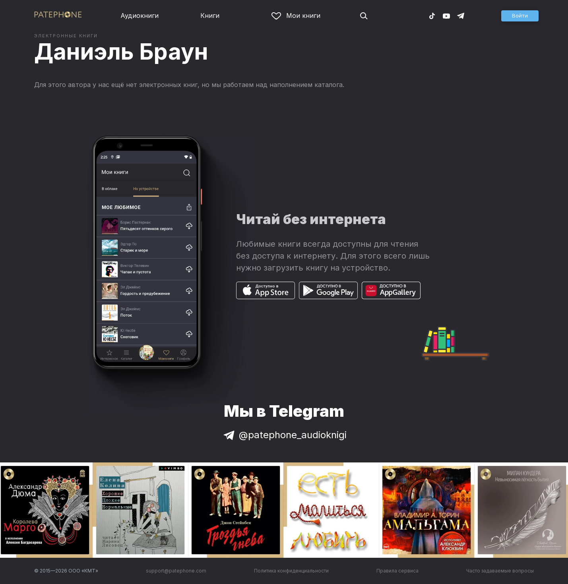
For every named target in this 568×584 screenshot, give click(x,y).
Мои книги (295, 15)
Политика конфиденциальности (291, 571)
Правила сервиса (397, 571)
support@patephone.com (176, 571)
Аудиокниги (139, 15)
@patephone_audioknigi (284, 435)
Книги (209, 15)
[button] (520, 15)
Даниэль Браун (121, 51)
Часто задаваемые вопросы (500, 571)
